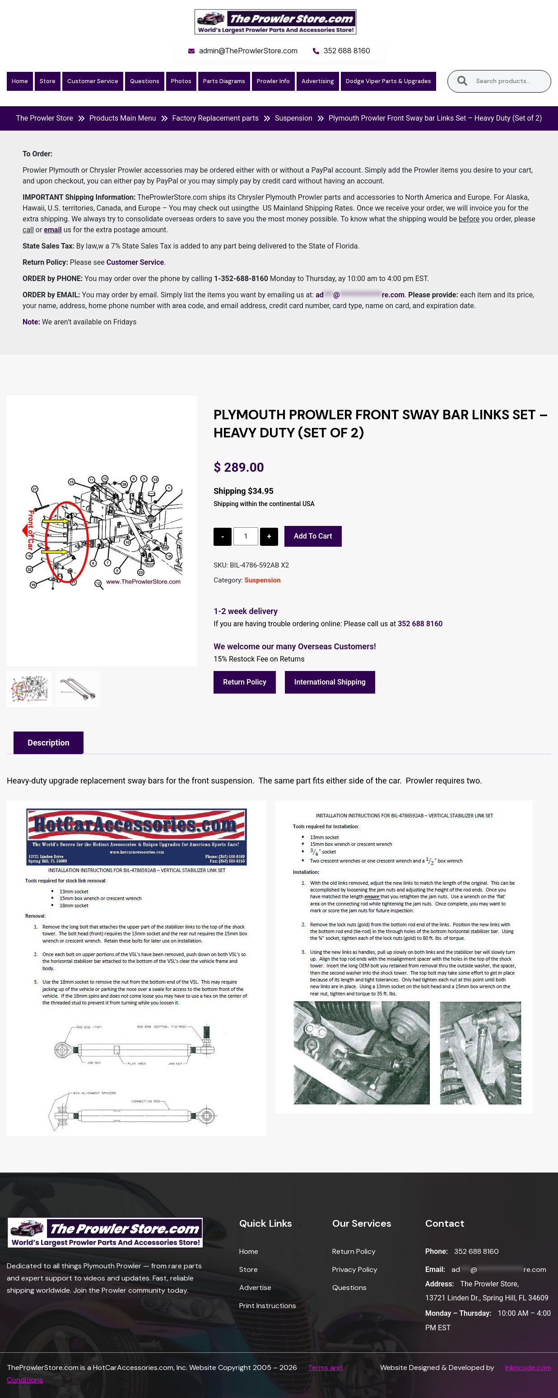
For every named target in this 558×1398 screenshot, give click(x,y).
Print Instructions (267, 1305)
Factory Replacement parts (215, 118)
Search (462, 81)
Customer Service (92, 81)
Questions (144, 81)
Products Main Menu (122, 118)
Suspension (293, 118)
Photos (181, 81)
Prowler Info (273, 81)
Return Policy (244, 682)
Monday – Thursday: (458, 1313)
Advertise (255, 1287)
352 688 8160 (347, 50)
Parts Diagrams (224, 81)
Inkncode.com (528, 1367)
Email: (435, 1269)
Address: (439, 1284)
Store (48, 81)
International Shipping (330, 682)
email (52, 229)
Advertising (318, 81)
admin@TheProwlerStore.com (248, 50)
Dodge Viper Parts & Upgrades (388, 81)
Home (20, 81)
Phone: (436, 1251)
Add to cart (313, 536)
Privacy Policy (354, 1269)
